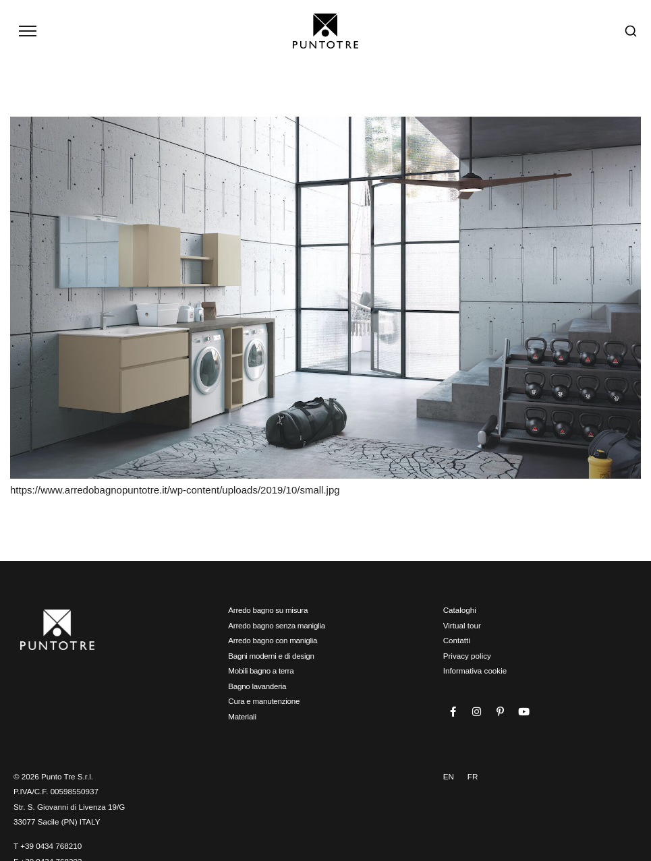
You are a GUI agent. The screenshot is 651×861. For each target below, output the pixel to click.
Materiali (242, 716)
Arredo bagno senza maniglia (276, 625)
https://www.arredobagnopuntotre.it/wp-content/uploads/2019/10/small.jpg (175, 490)
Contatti (456, 640)
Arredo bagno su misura (268, 609)
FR (473, 776)
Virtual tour (462, 625)
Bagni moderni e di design (271, 655)
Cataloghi (459, 609)
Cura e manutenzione (264, 700)
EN (448, 776)
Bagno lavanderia (257, 686)
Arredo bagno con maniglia (272, 640)
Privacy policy (467, 655)
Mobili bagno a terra (260, 670)
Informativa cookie (475, 670)
